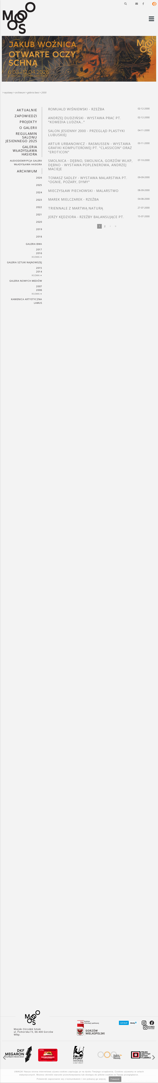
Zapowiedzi (26, 116)
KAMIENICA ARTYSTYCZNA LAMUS (26, 301)
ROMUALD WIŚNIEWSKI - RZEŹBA (76, 109)
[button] (126, 3)
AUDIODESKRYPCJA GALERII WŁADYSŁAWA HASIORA (26, 162)
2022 (39, 207)
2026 (39, 177)
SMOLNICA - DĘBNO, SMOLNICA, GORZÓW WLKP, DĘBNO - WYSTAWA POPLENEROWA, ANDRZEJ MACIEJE (90, 164)
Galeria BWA (33, 92)
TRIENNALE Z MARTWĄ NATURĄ (75, 208)
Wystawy (8, 92)
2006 (39, 290)
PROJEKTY (28, 122)
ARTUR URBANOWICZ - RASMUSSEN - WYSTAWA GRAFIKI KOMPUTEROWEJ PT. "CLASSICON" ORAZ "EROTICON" (90, 147)
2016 (39, 253)
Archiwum (20, 92)
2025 (39, 185)
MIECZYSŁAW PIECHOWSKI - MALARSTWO (83, 190)
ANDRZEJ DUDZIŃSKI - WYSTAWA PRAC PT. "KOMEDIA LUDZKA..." (84, 120)
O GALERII (28, 127)
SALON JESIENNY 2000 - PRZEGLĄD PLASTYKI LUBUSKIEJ (86, 133)
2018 (39, 236)
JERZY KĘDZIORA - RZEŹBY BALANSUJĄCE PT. (86, 217)
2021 (39, 214)
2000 (43, 92)
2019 (39, 229)
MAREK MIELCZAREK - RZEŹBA (73, 199)
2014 (39, 271)
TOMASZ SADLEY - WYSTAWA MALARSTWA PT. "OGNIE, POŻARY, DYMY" (87, 180)
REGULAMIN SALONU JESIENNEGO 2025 (21, 137)
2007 (39, 286)
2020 (39, 221)
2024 (39, 192)
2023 (39, 199)
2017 (39, 249)
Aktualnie (27, 110)
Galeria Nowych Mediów (25, 280)
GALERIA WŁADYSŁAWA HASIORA (25, 150)
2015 (39, 268)
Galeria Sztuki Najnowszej (24, 262)
